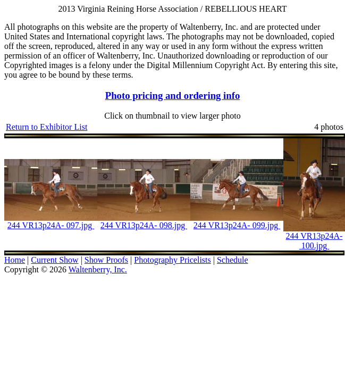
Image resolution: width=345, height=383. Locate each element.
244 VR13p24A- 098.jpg (143, 225)
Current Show (54, 259)
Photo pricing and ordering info (172, 95)
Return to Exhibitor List (46, 126)
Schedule (232, 259)
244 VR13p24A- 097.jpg (50, 225)
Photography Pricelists (172, 259)
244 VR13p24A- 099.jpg (236, 225)
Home (14, 259)
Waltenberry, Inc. (98, 269)
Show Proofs (106, 259)
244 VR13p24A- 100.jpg (314, 240)
